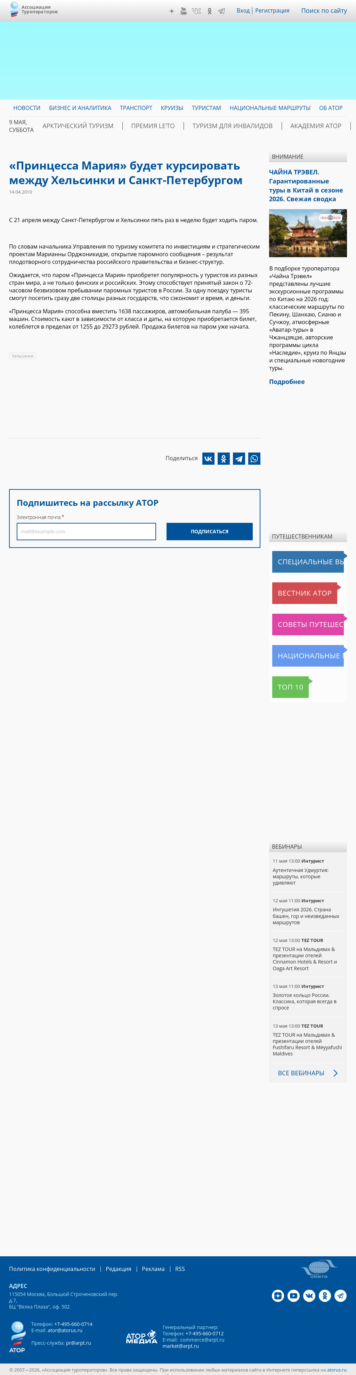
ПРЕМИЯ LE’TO (133, 126)
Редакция (107, 1262)
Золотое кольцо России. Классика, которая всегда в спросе (304, 994)
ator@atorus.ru (65, 1323)
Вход (247, 11)
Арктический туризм (71, 126)
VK (201, 11)
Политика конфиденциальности (47, 1262)
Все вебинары (298, 1066)
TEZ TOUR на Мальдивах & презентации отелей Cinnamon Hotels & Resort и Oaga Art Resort (305, 952)
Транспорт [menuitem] (136, 108)
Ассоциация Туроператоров (40, 9)
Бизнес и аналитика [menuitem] (80, 108)
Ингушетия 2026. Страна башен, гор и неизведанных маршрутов (306, 909)
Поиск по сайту (326, 11)
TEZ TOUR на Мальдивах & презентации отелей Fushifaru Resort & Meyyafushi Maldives (307, 1038)
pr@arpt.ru (78, 1335)
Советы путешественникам (309, 618)
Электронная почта (38, 517)
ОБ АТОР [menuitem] (330, 108)
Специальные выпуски (304, 555)
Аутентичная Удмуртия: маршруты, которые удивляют (301, 869)
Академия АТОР (270, 126)
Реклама (139, 1262)
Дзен (176, 11)
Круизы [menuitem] (172, 108)
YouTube (188, 11)
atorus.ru (337, 1362)
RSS (163, 1262)
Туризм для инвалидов (200, 126)
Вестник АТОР (292, 586)
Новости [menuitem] (26, 108)
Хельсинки (22, 356)
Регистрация (277, 11)
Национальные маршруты (308, 649)
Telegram (226, 11)
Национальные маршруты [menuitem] (270, 108)
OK (214, 11)
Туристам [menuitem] (206, 108)
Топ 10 (283, 680)
